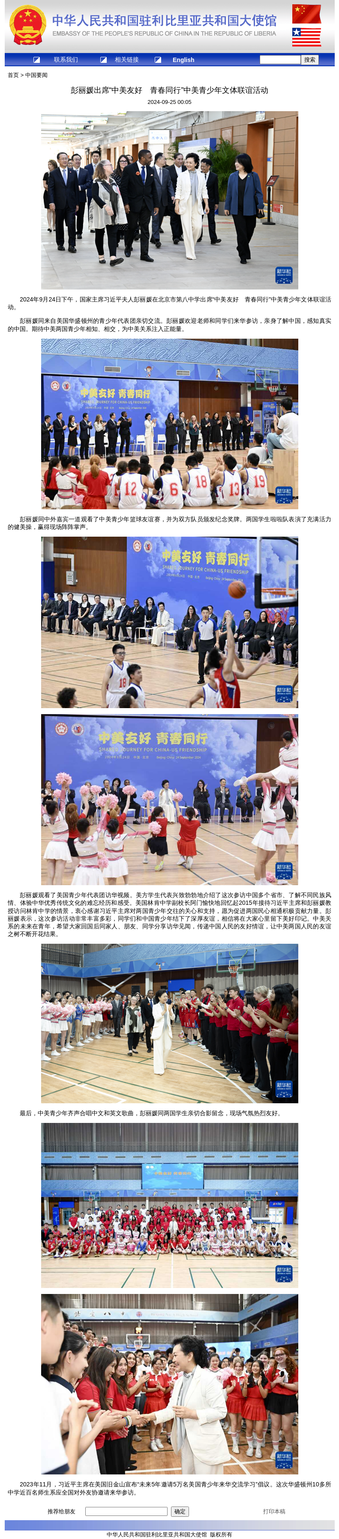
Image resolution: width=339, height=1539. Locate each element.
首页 (13, 75)
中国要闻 (36, 75)
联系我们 (66, 59)
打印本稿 (274, 1511)
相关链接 (127, 59)
